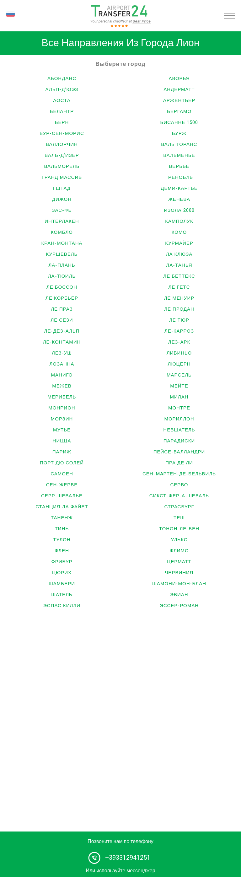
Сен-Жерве (62, 484)
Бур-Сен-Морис (62, 133)
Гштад (62, 188)
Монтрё (179, 407)
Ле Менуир (179, 298)
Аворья (179, 78)
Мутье (62, 429)
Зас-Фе (62, 210)
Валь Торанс (179, 144)
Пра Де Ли (179, 462)
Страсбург (179, 506)
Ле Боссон (61, 287)
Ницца (62, 440)
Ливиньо (179, 353)
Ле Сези (62, 320)
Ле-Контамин (62, 342)
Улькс (179, 539)
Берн (62, 122)
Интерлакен (62, 221)
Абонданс (61, 78)
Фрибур (61, 561)
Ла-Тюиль (62, 276)
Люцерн (179, 364)
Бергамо (179, 111)
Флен (62, 550)
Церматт (179, 561)
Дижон (62, 199)
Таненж (62, 517)
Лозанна (61, 364)
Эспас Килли (61, 605)
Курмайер (179, 243)
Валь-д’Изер (62, 155)
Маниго (61, 375)
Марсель (179, 375)
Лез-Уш (62, 353)
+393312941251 (127, 857)
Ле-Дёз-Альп (62, 331)
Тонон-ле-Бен (179, 528)
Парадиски (179, 440)
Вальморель (61, 166)
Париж (61, 451)
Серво (179, 484)
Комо (179, 232)
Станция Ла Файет (61, 506)
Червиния (179, 572)
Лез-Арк (179, 342)
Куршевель (62, 254)
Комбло (62, 232)
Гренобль (179, 177)
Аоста (61, 100)
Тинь (62, 528)
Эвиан (179, 594)
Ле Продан (179, 309)
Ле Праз (62, 309)
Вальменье (179, 155)
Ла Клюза (179, 254)
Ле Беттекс (179, 276)
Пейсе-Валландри (179, 451)
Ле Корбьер (62, 298)
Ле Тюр (179, 320)
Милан (179, 396)
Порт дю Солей (62, 462)
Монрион (61, 407)
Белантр (62, 111)
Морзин (62, 418)
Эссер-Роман (179, 605)
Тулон (62, 539)
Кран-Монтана (61, 243)
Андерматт (179, 89)
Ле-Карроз (179, 331)
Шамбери (62, 583)
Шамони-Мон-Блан (179, 583)
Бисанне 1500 (179, 122)
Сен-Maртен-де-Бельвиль (179, 473)
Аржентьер (179, 100)
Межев (61, 385)
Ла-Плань (61, 265)
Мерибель (62, 396)
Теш (179, 517)
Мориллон (179, 418)
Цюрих (62, 572)
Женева (179, 199)
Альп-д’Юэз (62, 89)
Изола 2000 (179, 210)
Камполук (179, 221)
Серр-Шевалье (62, 495)
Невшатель (179, 429)
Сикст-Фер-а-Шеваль (179, 495)
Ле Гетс (179, 287)
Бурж (179, 133)
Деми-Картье (179, 188)
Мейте (179, 385)
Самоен (62, 473)
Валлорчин (62, 144)
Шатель (61, 594)
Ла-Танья (179, 265)
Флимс (179, 550)
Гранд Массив (62, 177)
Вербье (179, 166)
